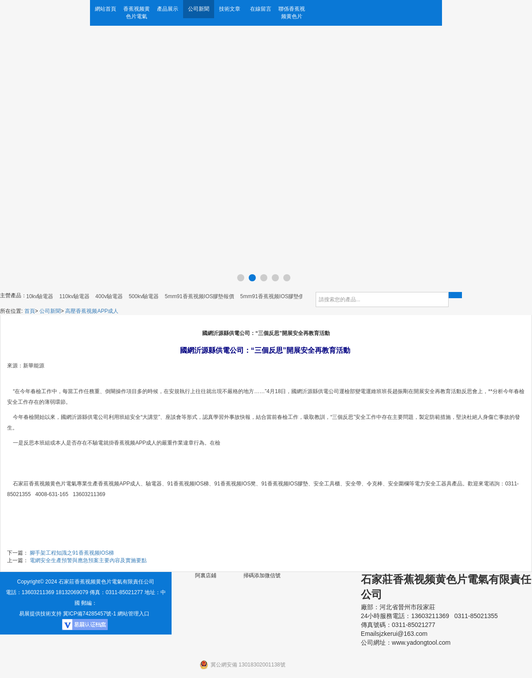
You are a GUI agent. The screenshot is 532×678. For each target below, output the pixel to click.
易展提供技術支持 (40, 614)
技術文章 (229, 9)
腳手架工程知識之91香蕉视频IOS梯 (72, 553)
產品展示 (167, 9)
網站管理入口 (133, 614)
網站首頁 (105, 9)
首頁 (29, 311)
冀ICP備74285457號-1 (89, 614)
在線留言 (260, 9)
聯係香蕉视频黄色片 (291, 13)
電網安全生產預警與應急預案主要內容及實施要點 (88, 560)
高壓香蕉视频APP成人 (91, 311)
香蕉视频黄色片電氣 (136, 13)
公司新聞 (198, 9)
